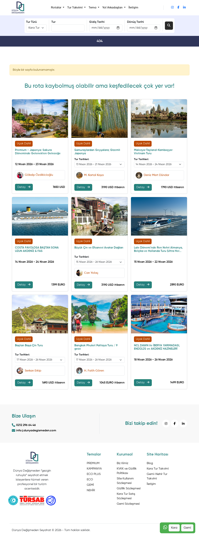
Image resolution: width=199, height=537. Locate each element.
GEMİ (90, 485)
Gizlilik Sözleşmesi (129, 488)
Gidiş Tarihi (97, 22)
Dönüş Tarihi (135, 22)
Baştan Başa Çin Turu (29, 345)
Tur (53, 22)
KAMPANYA (94, 468)
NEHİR (91, 490)
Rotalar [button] (56, 7)
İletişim (133, 7)
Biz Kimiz (122, 463)
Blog (150, 463)
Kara (174, 527)
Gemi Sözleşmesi (128, 503)
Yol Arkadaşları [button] (112, 7)
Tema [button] (93, 7)
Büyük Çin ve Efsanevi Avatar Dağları (98, 247)
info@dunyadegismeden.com (34, 430)
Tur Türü (31, 22)
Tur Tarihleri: (81, 159)
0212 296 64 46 (24, 425)
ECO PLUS (94, 474)
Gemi (187, 527)
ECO (90, 479)
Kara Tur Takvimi (158, 468)
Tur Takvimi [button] (75, 7)
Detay (23, 186)
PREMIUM (93, 463)
